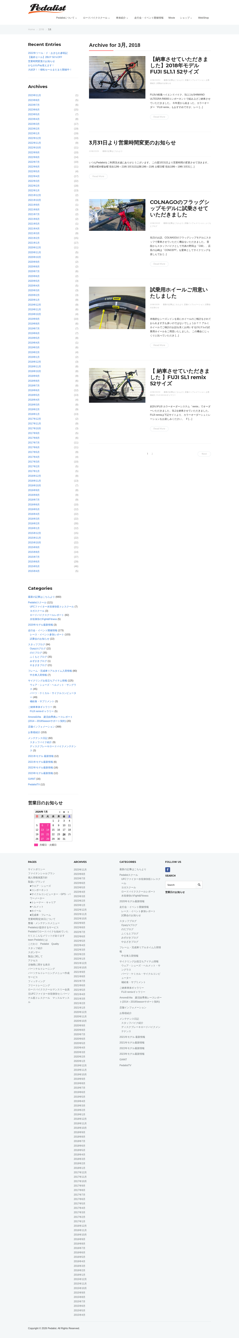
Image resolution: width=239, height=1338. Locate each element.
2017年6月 (34, 447)
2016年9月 (34, 490)
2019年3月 (34, 347)
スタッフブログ (36, 644)
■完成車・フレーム (40, 915)
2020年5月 (34, 281)
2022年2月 (34, 185)
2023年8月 (34, 100)
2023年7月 (34, 105)
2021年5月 (34, 223)
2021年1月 (34, 242)
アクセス (33, 960)
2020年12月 (34, 247)
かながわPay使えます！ (41, 65)
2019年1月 (34, 357)
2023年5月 (34, 114)
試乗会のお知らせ (163, 83)
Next (204, 453)
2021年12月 (34, 195)
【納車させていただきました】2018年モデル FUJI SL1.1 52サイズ (179, 65)
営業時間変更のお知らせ (41, 61)
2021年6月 (34, 219)
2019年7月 (34, 328)
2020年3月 (34, 290)
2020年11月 (34, 252)
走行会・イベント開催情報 (149, 17)
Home (31, 29)
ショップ (186, 17)
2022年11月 (34, 143)
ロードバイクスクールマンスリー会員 (49, 989)
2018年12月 (34, 361)
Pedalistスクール (37, 602)
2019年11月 (34, 309)
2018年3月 (34, 404)
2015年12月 (34, 533)
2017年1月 (34, 471)
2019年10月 (34, 314)
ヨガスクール (37, 611)
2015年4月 (34, 571)
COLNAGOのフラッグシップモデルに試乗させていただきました (179, 208)
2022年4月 (34, 176)
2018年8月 (34, 381)
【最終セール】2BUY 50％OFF (45, 57)
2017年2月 (34, 466)
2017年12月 (34, 419)
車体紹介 (122, 17)
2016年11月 (34, 480)
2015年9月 (34, 547)
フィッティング (36, 981)
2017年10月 (34, 428)
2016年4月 (34, 514)
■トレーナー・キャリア (43, 902)
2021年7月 (34, 214)
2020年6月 (34, 276)
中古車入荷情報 (38, 675)
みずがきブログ (38, 661)
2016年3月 (34, 518)
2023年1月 (34, 133)
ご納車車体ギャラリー (40, 707)
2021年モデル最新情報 (40, 762)
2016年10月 (34, 485)
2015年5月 (34, 566)
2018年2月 (34, 409)
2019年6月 (34, 333)
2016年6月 (34, 504)
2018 (41, 29)
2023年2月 (34, 128)
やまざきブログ (38, 665)
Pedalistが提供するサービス (43, 927)
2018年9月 (34, 376)
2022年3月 (34, 181)
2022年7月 (34, 162)
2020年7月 (34, 271)
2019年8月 (34, 323)
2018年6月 (34, 390)
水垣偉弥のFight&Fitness (43, 619)
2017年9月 (34, 433)
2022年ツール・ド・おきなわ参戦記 (48, 53)
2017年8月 (34, 438)
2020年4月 (34, 285)
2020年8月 (34, 266)
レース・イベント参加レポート (47, 634)
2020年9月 (34, 262)
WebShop (203, 17)
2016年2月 (34, 523)
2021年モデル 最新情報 (41, 756)
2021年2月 (34, 238)
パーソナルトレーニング (41, 968)
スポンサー (34, 952)
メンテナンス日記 (38, 738)
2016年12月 (34, 476)
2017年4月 (34, 457)
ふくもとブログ (38, 656)
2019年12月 (34, 304)
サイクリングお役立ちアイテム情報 (47, 680)
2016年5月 (34, 509)
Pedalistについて (67, 17)
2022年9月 (34, 152)
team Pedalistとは (38, 939)
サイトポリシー (36, 869)
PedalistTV (34, 784)
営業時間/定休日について (41, 919)
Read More (159, 116)
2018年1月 (34, 414)
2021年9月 (34, 204)
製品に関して (35, 956)
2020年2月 (34, 295)
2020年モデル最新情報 (40, 624)
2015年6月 (34, 561)
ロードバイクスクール (97, 17)
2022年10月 (34, 147)
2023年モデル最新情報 (40, 773)
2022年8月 (34, 157)
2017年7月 (34, 442)
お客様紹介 (34, 732)
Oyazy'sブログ (38, 648)
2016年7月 (34, 499)
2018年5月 (34, 395)
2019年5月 (34, 338)
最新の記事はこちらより (174, 80)
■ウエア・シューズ (40, 886)
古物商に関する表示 (39, 964)
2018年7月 (34, 385)
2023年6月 (34, 109)
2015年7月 (34, 557)
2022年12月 (34, 138)
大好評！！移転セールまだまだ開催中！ (50, 69)
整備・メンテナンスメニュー (44, 923)
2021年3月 (34, 233)
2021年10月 (34, 200)
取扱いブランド (36, 882)
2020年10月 (34, 257)
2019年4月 (34, 342)
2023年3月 (34, 124)
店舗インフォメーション (195, 80)
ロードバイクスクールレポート (47, 615)
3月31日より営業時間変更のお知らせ (132, 142)
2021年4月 (34, 228)
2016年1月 (34, 528)
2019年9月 (34, 319)
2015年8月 (34, 552)
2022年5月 (34, 171)
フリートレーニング (40, 985)
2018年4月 (34, 399)
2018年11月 (34, 366)
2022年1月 (34, 190)
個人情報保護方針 (38, 877)
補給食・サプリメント (42, 701)
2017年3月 (34, 461)
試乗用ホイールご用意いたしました (179, 292)
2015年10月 (34, 542)
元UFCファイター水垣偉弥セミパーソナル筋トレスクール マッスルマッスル (49, 997)
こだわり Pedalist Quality (43, 944)
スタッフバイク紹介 (41, 742)
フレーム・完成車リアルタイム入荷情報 (50, 671)
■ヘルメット (37, 906)
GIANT (32, 779)
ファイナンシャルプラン (41, 873)
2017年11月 (34, 423)
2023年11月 (34, 95)
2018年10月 (34, 371)
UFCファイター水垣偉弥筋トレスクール (52, 606)
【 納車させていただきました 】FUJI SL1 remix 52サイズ (180, 377)
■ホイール (35, 910)
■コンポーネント (39, 890)
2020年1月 (34, 300)
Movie (171, 17)
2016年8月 (34, 495)
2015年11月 (34, 538)
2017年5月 (34, 452)
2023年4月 (34, 119)
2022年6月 (34, 166)
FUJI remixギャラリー (166, 395)
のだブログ (36, 652)
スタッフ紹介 (35, 948)
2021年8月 (34, 209)
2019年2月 (34, 352)
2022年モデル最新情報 (40, 767)
